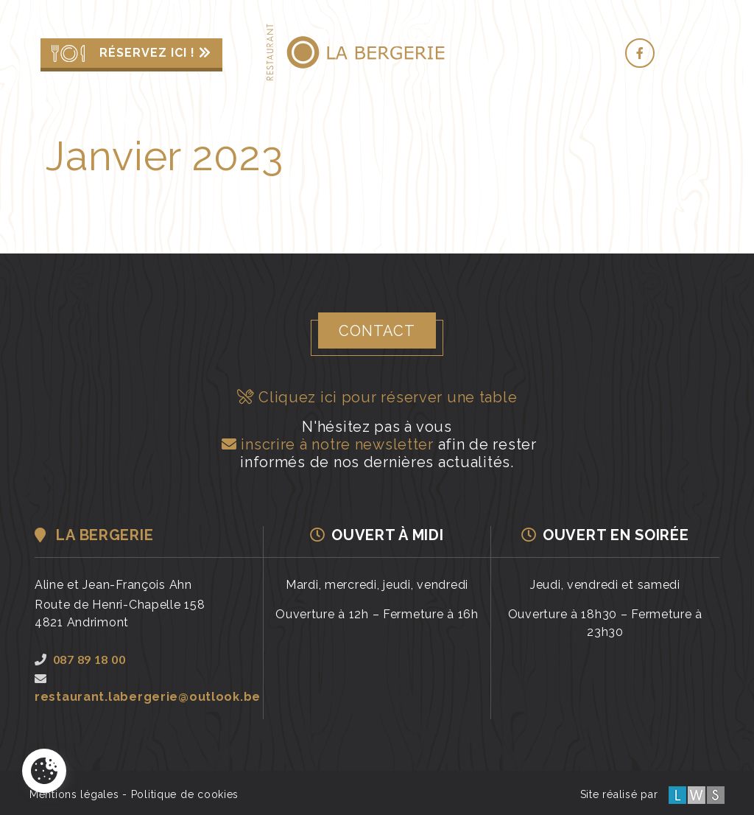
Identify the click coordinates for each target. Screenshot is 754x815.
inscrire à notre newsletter (325, 444)
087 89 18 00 (80, 659)
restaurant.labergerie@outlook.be (148, 688)
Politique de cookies (185, 794)
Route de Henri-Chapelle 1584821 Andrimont (120, 613)
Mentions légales (74, 794)
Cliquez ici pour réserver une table (377, 397)
